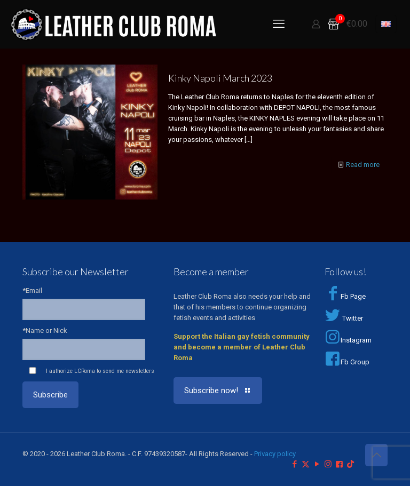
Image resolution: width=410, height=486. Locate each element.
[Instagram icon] (328, 464)
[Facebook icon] (294, 464)
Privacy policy (275, 454)
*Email (32, 290)
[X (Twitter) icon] (306, 464)
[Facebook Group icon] (339, 464)
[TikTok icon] (350, 464)
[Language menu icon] (386, 24)
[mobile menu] (279, 24)
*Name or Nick (44, 330)
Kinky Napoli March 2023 (220, 78)
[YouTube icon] (317, 464)
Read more (363, 165)
